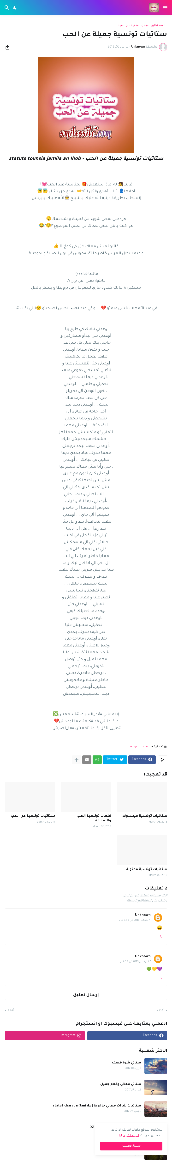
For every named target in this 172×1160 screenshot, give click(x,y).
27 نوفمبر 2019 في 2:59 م (135, 961)
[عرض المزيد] (76, 759)
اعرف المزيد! (131, 1135)
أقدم (11, 1010)
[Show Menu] (165, 8)
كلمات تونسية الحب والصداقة (94, 818)
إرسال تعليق (86, 995)
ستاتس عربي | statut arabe (118, 1149)
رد (161, 936)
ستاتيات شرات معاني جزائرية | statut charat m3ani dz (97, 1106)
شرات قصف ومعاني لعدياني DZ (115, 1127)
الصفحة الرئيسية (155, 25)
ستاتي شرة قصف (126, 1063)
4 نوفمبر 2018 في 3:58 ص (135, 920)
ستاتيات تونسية (129, 25)
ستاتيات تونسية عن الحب (33, 816)
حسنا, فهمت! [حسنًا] (131, 1146)
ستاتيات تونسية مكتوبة (146, 870)
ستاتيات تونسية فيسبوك (144, 816)
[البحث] (6, 8)
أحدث (160, 1010)
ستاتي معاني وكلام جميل (120, 1084)
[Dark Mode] (15, 8)
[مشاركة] (9, 47)
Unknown (143, 915)
